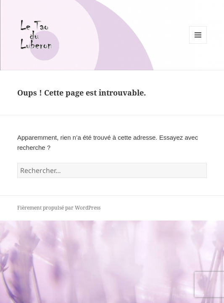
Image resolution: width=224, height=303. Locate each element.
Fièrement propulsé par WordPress (58, 207)
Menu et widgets (198, 43)
